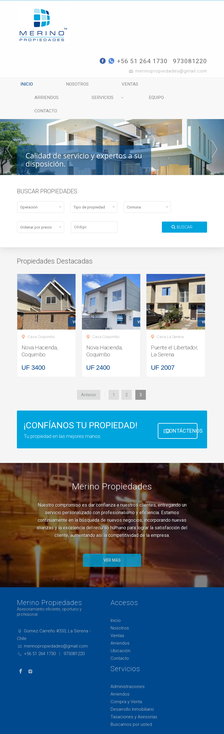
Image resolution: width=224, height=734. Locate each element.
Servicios (42, 99)
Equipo (90, 99)
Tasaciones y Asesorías (134, 705)
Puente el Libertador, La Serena (174, 339)
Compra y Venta (126, 690)
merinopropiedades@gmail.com (56, 634)
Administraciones (128, 675)
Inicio (25, 85)
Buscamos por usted (131, 712)
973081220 (190, 61)
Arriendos (170, 85)
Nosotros (72, 85)
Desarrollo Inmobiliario (132, 697)
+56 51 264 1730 (142, 61)
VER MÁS (112, 548)
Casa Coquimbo (41, 325)
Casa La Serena (170, 325)
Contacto (138, 99)
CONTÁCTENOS (182, 419)
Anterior (88, 383)
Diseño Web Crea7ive (32, 724)
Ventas (121, 85)
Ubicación (120, 639)
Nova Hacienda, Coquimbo (40, 339)
